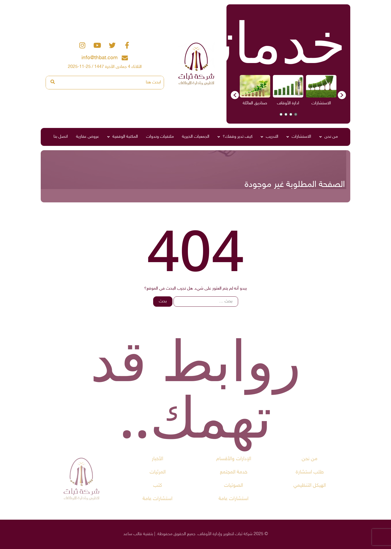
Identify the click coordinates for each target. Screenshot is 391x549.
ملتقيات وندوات (160, 136)
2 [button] (290, 114)
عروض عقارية (87, 136)
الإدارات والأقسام (233, 459)
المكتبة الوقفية (122, 136)
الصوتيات (233, 485)
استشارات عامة (233, 499)
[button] (235, 95)
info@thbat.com (99, 58)
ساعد (127, 534)
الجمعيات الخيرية (195, 136)
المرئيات (158, 472)
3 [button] (286, 114)
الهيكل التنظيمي (309, 485)
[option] (321, 92)
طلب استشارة (310, 472)
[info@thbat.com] (125, 58)
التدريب (269, 136)
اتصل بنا (60, 136)
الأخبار (157, 459)
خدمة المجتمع (233, 472)
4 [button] (281, 114)
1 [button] (295, 114)
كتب (157, 485)
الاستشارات (298, 136)
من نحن (328, 136)
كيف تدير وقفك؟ (235, 136)
